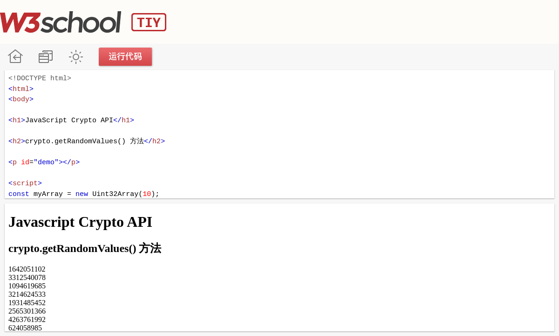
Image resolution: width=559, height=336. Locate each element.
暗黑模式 (76, 57)
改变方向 (45, 57)
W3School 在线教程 (15, 57)
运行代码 (126, 57)
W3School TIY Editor (83, 22)
